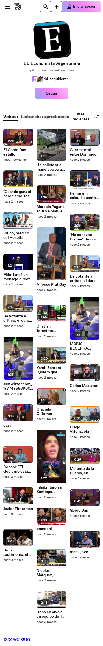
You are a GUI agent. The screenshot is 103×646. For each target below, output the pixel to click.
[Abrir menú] (7, 6)
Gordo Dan (79, 510)
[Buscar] (45, 6)
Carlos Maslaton (84, 386)
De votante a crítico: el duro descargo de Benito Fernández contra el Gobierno (16, 318)
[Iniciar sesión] (81, 6)
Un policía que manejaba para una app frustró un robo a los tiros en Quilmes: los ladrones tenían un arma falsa (50, 167)
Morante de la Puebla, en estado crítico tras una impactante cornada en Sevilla (82, 471)
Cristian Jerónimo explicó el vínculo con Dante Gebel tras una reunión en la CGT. (51, 328)
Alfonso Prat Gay (51, 284)
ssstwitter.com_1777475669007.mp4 (18, 386)
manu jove (79, 552)
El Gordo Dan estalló (14, 152)
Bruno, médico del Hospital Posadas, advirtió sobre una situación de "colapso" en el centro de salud (17, 235)
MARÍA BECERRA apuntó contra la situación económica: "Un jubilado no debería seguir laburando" (84, 346)
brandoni (44, 529)
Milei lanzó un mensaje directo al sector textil (17, 277)
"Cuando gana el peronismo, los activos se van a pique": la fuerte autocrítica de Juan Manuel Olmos (17, 194)
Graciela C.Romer (44, 411)
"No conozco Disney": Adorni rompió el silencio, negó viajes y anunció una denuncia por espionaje (85, 237)
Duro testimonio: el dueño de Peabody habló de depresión (16, 552)
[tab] (10, 116)
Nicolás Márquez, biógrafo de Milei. (46, 573)
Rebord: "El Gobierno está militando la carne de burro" (16, 469)
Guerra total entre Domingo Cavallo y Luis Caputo (83, 152)
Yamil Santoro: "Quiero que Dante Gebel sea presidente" (51, 370)
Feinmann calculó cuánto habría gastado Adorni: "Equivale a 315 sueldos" (83, 195)
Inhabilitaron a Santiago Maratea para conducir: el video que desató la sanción (49, 489)
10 (28, 640)
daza (7, 425)
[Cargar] (56, 6)
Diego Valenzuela (79, 429)
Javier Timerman (18, 509)
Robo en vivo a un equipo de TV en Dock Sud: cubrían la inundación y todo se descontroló (51, 614)
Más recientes (86, 117)
